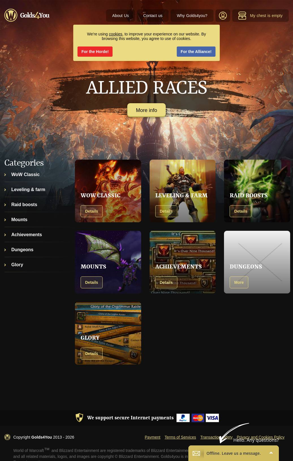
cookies (115, 34)
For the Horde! (95, 51)
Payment (152, 437)
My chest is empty (260, 16)
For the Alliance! (196, 51)
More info (146, 110)
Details (91, 211)
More (239, 282)
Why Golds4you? (192, 15)
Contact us (152, 15)
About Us (120, 15)
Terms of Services (180, 437)
